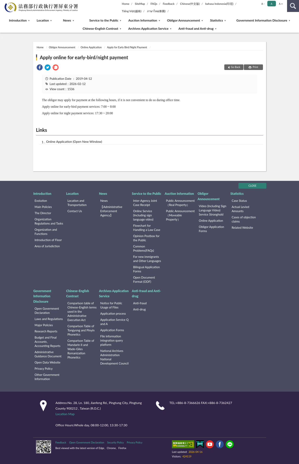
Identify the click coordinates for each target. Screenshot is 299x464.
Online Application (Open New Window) (74, 141)
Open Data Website (48, 362)
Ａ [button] (271, 3)
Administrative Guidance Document (48, 354)
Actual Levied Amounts (240, 209)
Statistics (216, 20)
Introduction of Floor (48, 240)
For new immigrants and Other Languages (147, 259)
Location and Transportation (76, 203)
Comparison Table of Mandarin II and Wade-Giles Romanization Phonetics (80, 349)
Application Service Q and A (114, 322)
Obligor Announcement (183, 20)
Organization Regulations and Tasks (49, 221)
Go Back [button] (235, 67)
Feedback (168, 3)
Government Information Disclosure (261, 20)
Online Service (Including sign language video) (143, 215)
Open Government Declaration (47, 310)
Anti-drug (139, 309)
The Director (43, 213)
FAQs (154, 3)
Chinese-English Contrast (100, 28)
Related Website (242, 227)
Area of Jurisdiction (47, 246)
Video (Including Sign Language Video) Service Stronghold (212, 210)
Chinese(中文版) (190, 3)
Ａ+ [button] (280, 3)
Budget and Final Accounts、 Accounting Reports (47, 342)
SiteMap (140, 3)
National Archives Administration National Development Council (114, 357)
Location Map (65, 414)
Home (125, 3)
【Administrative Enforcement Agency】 (111, 211)
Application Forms (112, 330)
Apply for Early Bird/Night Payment (127, 47)
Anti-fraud (140, 303)
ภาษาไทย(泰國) (156, 11)
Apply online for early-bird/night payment (84, 57)
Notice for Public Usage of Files (111, 305)
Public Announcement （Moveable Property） (180, 215)
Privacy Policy (44, 368)
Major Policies (44, 325)
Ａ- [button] (263, 3)
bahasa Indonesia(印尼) (219, 3)
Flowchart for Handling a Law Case (146, 228)
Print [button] (255, 67)
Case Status (239, 200)
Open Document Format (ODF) (144, 279)
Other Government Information (47, 377)
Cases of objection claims (244, 219)
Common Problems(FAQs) (143, 248)
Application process (113, 313)
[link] (40, 67)
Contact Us (74, 211)
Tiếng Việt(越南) (131, 11)
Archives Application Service (148, 28)
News (67, 20)
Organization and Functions (46, 231)
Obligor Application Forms (211, 229)
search (293, 6)
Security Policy (115, 442)
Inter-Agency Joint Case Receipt (145, 203)
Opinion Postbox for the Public (146, 238)
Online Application (91, 47)
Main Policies (43, 207)
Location (43, 20)
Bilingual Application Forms (146, 269)
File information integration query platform (111, 340)
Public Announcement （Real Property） (180, 203)
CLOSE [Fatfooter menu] (252, 185)
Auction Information (142, 20)
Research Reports (46, 331)
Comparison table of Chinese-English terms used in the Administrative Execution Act (81, 311)
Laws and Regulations (49, 319)
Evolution (41, 200)
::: (3, 3)
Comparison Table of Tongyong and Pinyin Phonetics (80, 330)
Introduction (18, 20)
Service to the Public (103, 20)
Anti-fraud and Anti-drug (196, 28)
